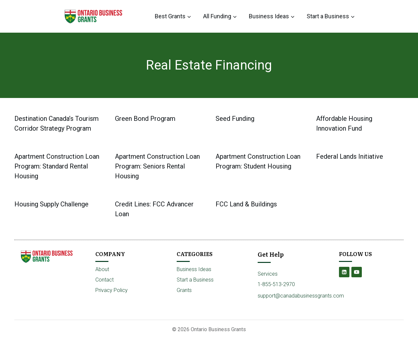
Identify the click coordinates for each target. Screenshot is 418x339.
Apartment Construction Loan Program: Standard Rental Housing (56, 166)
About (102, 269)
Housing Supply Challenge (51, 204)
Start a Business (195, 280)
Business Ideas (194, 269)
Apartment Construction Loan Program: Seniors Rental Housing (157, 166)
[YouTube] (356, 272)
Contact (104, 280)
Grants (184, 290)
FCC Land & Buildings (246, 204)
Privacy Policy (111, 290)
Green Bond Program (145, 118)
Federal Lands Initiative (349, 156)
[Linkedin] (344, 272)
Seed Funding (235, 118)
